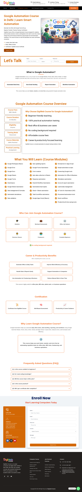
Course (41, 58)
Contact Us (49, 8)
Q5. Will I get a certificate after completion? (41, 389)
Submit (72, 61)
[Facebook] (4, 476)
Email (31, 417)
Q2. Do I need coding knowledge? (41, 374)
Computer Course (22, 8)
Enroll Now (73, 8)
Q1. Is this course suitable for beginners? (41, 370)
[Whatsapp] (78, 488)
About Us (11, 8)
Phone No (55, 58)
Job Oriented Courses (36, 8)
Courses (31, 429)
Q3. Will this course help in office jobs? (41, 379)
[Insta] (8, 476)
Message (32, 435)
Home (5, 8)
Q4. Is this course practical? (41, 384)
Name (28, 58)
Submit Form (53, 445)
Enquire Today (9, 50)
